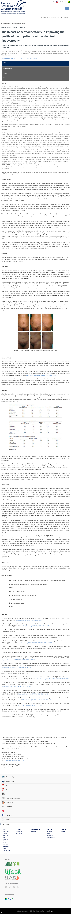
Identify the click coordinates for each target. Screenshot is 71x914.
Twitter (6, 819)
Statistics (5, 73)
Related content (7, 78)
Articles (49, 830)
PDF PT (6, 785)
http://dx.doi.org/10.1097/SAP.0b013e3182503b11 (37, 700)
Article (4, 62)
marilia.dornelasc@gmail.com (15, 760)
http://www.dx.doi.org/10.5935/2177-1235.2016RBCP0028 (19, 58)
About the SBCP (6, 836)
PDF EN (6, 789)
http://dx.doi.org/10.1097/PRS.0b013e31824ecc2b (33, 694)
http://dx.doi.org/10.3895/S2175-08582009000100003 (52, 679)
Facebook (7, 815)
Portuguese (65, 2)
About (4, 830)
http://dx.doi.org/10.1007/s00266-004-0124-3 (36, 626)
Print (5, 794)
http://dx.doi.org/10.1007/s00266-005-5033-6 (29, 620)
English (54, 2)
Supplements (51, 837)
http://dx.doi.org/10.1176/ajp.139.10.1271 (30, 705)
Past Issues (50, 835)
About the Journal (6, 832)
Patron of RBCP (5, 847)
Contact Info (6, 850)
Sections (5, 843)
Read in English (8, 781)
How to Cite (7, 802)
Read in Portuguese (9, 777)
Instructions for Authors (35, 830)
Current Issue (49, 832)
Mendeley (7, 806)
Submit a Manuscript (19, 832)
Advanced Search (64, 830)
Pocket (6, 811)
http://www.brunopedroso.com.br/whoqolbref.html (41, 375)
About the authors (7, 68)
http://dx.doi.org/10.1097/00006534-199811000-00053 (35, 643)
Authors (18, 830)
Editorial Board (5, 840)
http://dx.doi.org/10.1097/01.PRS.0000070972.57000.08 (18, 660)
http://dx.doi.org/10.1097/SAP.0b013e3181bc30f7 (16, 686)
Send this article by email (11, 798)
